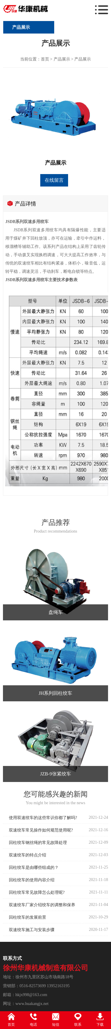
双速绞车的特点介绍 (27, 855)
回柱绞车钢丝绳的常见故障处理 (38, 842)
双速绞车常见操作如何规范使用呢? (41, 830)
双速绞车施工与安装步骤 (31, 930)
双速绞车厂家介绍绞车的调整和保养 (42, 905)
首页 (45, 59)
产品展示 (21, 27)
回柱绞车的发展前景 (27, 917)
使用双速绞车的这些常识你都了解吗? (43, 817)
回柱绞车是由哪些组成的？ (34, 867)
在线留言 (54, 180)
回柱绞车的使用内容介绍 (31, 880)
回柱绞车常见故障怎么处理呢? (37, 892)
